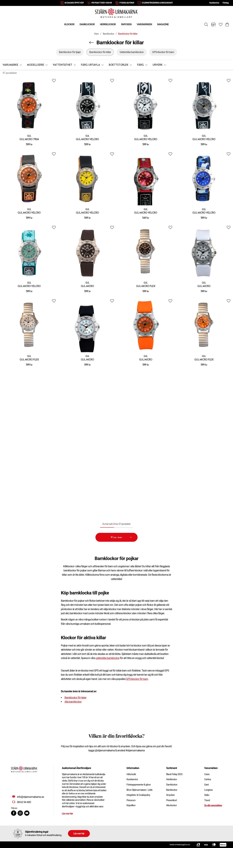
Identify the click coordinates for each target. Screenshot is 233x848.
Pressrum (131, 800)
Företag (226, 3)
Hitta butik (131, 774)
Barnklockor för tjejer (75, 697)
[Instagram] (20, 813)
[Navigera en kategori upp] (91, 42)
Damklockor (171, 784)
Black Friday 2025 (174, 774)
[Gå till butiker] (213, 24)
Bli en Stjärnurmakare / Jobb (139, 790)
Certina (207, 779)
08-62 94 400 (24, 802)
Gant (206, 784)
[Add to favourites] (54, 80)
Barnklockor (108, 33)
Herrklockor (171, 779)
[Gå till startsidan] (116, 12)
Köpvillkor (131, 805)
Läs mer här (67, 813)
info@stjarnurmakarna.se (30, 796)
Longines (208, 790)
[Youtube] (26, 813)
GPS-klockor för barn (137, 679)
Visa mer (121, 537)
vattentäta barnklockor (107, 658)
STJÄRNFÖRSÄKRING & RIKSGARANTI (157, 3)
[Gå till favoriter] (220, 24)
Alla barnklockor (73, 701)
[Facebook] (13, 813)
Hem (96, 33)
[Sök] (206, 24)
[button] (12, 65)
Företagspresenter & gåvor (139, 784)
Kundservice (214, 3)
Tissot (207, 800)
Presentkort (171, 800)
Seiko (206, 795)
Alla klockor (171, 805)
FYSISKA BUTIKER (126, 3)
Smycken (170, 795)
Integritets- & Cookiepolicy (138, 795)
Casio (206, 774)
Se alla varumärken (213, 805)
